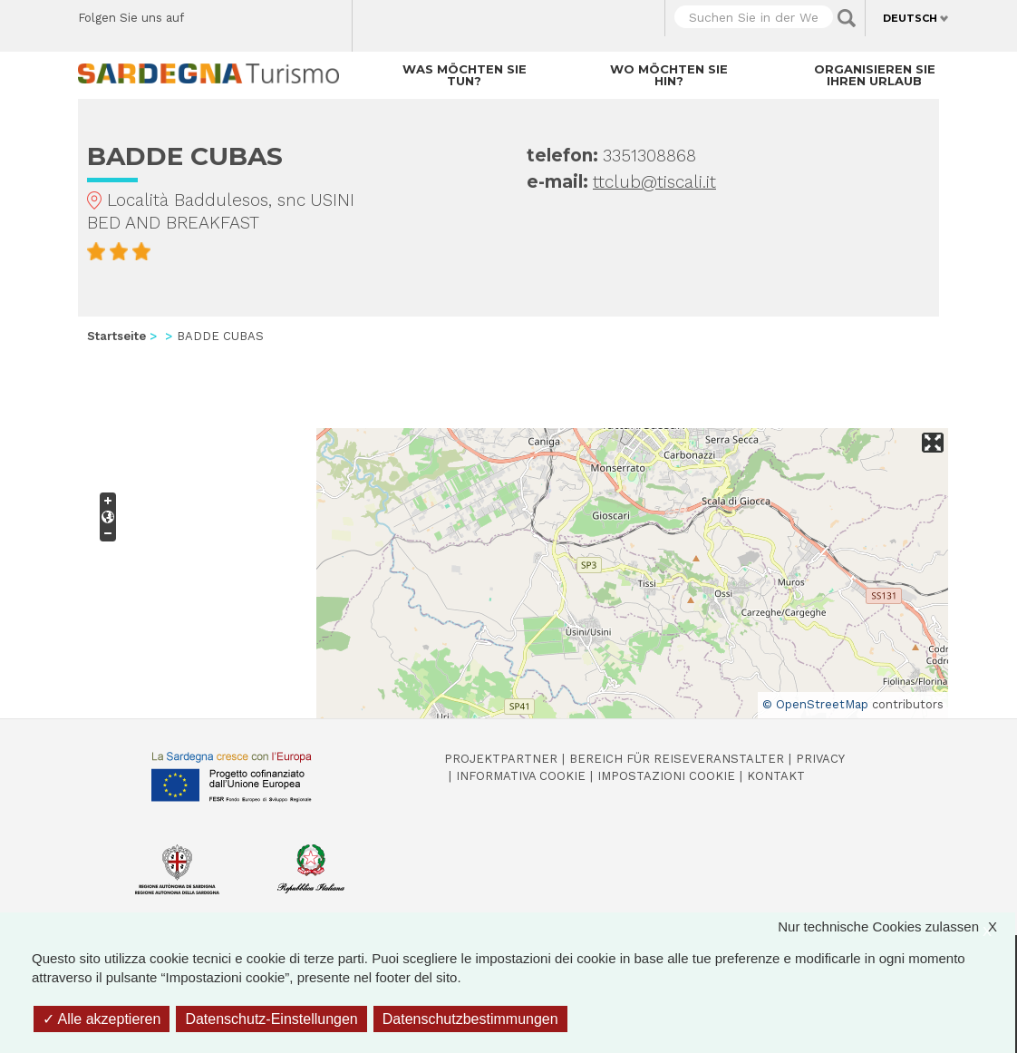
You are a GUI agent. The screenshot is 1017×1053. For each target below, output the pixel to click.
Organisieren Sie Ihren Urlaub (874, 75)
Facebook (208, 13)
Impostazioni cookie (666, 776)
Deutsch (910, 18)
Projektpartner (500, 758)
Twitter (239, 13)
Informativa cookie (521, 776)
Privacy (820, 758)
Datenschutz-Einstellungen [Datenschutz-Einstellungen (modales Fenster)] (271, 1019)
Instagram (271, 13)
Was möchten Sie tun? (464, 75)
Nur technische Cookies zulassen (896, 926)
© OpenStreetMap (815, 704)
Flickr (303, 13)
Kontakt (776, 776)
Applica (847, 18)
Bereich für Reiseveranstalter (676, 758)
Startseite (116, 336)
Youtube (208, 36)
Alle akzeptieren (101, 1019)
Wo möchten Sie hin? (669, 75)
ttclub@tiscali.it (654, 181)
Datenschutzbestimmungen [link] (470, 1019)
